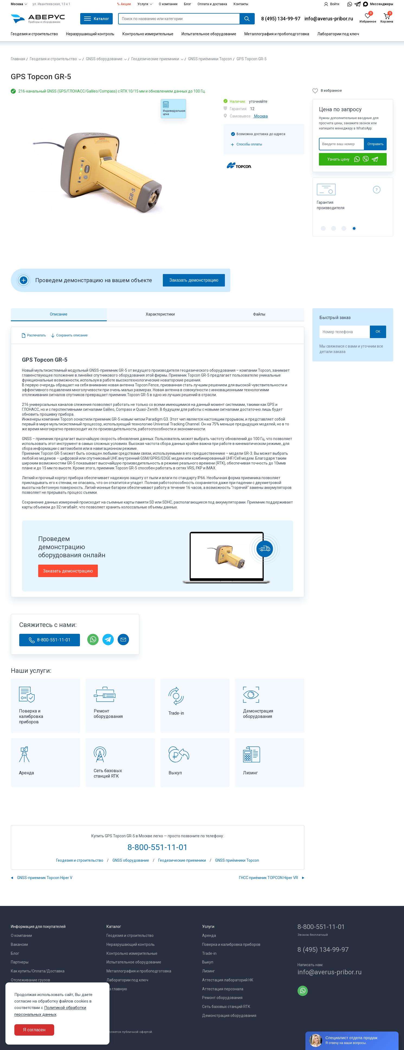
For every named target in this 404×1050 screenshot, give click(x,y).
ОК (378, 331)
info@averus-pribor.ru (329, 18)
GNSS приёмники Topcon (210, 59)
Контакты (241, 4)
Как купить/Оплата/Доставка (37, 971)
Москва (19, 4)
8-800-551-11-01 (49, 640)
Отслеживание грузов (30, 980)
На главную (116, 989)
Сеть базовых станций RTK (226, 1006)
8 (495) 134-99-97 (280, 18)
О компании (168, 4)
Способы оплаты (249, 144)
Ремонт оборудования (222, 997)
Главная (18, 59)
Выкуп (207, 962)
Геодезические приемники (155, 59)
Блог (187, 4)
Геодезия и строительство (34, 34)
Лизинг (208, 971)
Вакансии (19, 944)
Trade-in (209, 953)
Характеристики (160, 314)
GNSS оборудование (104, 59)
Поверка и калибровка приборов (231, 944)
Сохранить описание (71, 335)
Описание (58, 314)
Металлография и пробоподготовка (276, 34)
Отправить (375, 144)
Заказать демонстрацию (193, 280)
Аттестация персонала (222, 989)
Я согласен (34, 1029)
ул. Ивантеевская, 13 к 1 (51, 4)
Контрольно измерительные (147, 34)
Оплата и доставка (212, 4)
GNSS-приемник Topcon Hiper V (44, 878)
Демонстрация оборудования (229, 1015)
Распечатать (36, 335)
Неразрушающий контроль (90, 34)
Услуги (144, 4)
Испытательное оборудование (209, 34)
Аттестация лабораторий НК (227, 980)
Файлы (259, 314)
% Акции (124, 4)
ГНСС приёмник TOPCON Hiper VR (268, 878)
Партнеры (19, 962)
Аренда (209, 935)
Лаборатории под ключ (338, 34)
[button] (323, 228)
